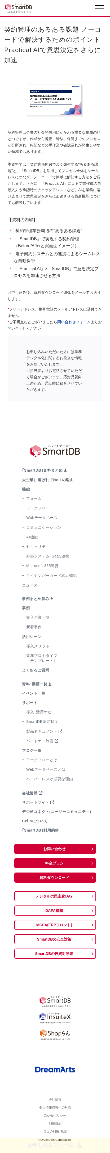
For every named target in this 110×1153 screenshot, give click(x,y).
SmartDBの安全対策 (54, 939)
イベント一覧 (33, 693)
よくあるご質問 (35, 670)
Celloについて (35, 821)
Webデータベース (42, 517)
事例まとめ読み (35, 599)
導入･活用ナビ (39, 712)
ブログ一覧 (32, 750)
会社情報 (30, 793)
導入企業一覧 (38, 617)
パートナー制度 (40, 741)
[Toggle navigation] (99, 9)
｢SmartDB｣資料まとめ (42, 470)
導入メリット (38, 646)
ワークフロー (38, 508)
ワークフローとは (42, 760)
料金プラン (54, 863)
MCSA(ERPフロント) (54, 925)
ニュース (30, 585)
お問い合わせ (54, 849)
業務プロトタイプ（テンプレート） (42, 658)
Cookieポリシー (55, 1118)
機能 (26, 489)
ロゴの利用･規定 (55, 1136)
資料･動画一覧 (34, 684)
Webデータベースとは (45, 769)
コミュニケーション (43, 527)
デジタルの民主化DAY (54, 896)
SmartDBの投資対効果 (54, 953)
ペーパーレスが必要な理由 (49, 779)
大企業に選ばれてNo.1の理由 (48, 480)
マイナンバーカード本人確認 (51, 575)
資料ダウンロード (54, 877)
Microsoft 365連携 (42, 566)
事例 (26, 608)
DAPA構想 (54, 910)
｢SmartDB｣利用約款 (40, 830)
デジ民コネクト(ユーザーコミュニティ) (56, 812)
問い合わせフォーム (74, 322)
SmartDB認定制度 (42, 721)
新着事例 (34, 627)
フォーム (34, 498)
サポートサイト (35, 802)
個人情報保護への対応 (55, 1109)
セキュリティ (38, 546)
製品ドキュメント (42, 731)
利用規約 (55, 1127)
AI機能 (32, 537)
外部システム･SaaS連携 (47, 556)
